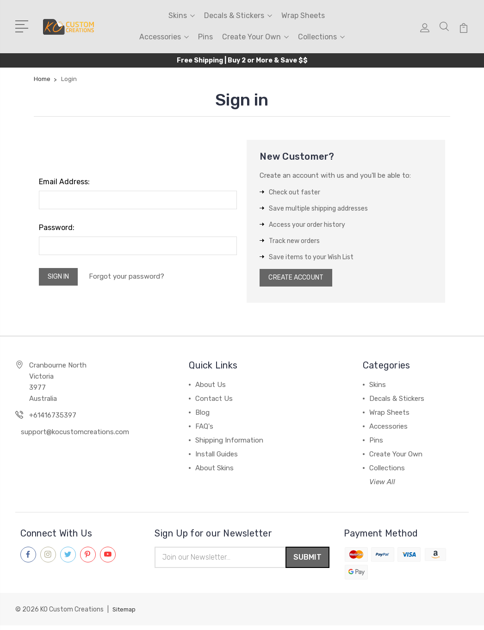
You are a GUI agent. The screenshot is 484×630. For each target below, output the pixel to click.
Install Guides (216, 457)
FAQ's (204, 429)
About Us (210, 387)
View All (382, 484)
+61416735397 (52, 418)
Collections (321, 36)
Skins (181, 15)
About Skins (214, 471)
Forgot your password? (134, 278)
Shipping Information (229, 443)
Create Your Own (255, 36)
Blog (202, 415)
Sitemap (125, 614)
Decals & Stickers (238, 15)
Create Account (300, 279)
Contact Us (214, 401)
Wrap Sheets (303, 15)
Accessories (164, 36)
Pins (205, 36)
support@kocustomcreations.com (75, 434)
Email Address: (64, 181)
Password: (56, 227)
